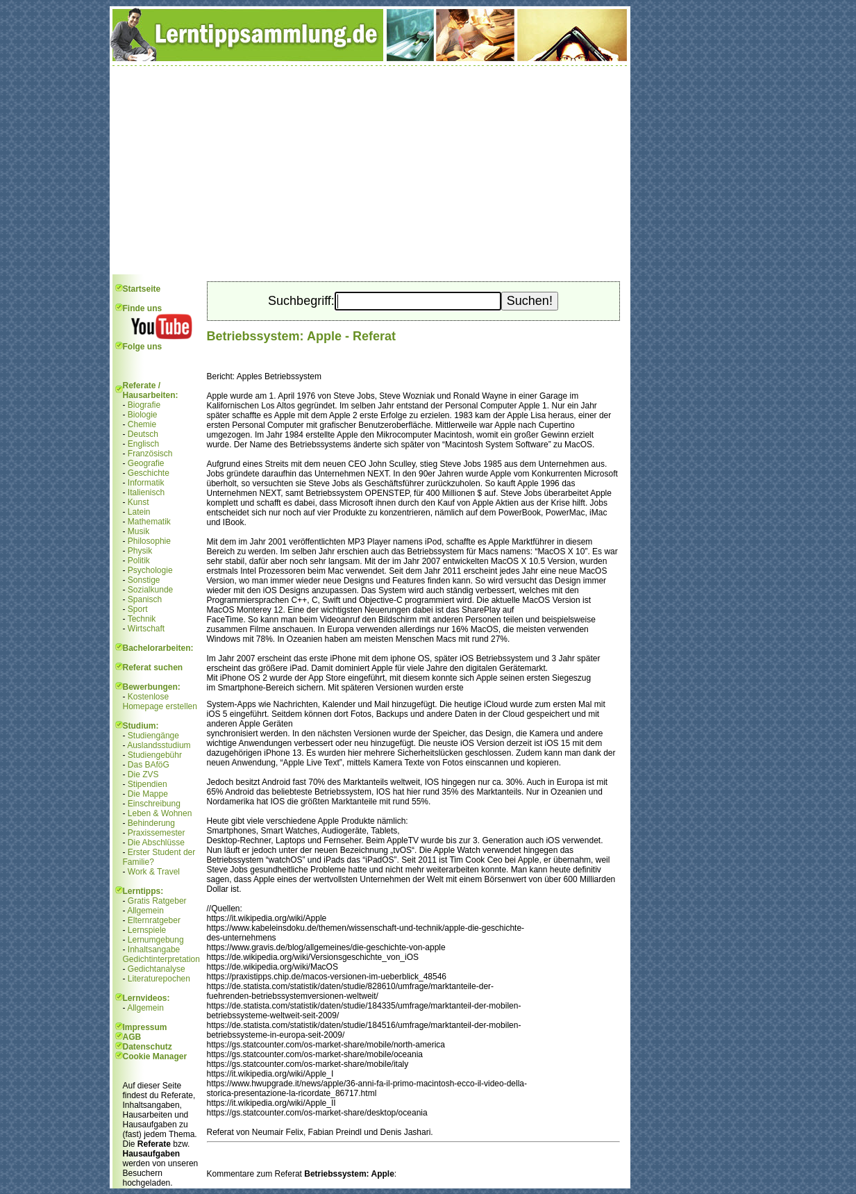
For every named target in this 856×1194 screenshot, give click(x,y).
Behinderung (151, 823)
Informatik (146, 483)
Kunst (138, 502)
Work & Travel (154, 872)
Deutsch (143, 434)
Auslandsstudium (158, 745)
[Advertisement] (370, 170)
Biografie (144, 405)
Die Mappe (148, 794)
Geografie (146, 463)
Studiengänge (153, 735)
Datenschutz (147, 1047)
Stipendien (147, 784)
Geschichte (148, 473)
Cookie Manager (155, 1056)
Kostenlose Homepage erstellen (160, 701)
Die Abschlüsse (156, 842)
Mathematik (149, 521)
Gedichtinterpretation (161, 959)
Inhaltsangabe (154, 949)
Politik (139, 560)
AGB (132, 1037)
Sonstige (144, 580)
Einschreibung (154, 804)
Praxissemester (156, 833)
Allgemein (145, 910)
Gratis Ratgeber (157, 901)
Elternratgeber (154, 920)
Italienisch (146, 492)
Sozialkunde (150, 590)
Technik (142, 619)
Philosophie (149, 541)
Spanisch (145, 599)
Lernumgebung (156, 940)
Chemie (142, 424)
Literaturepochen (159, 979)
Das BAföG (148, 765)
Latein (139, 512)
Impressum (145, 1027)
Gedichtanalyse (156, 969)
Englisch (143, 444)
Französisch (150, 453)
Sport (138, 609)
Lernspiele (147, 930)
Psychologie (150, 570)
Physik (140, 551)
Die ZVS (143, 774)
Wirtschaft (146, 628)
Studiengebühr (155, 755)
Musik (138, 531)
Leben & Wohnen (160, 813)
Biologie (143, 415)
